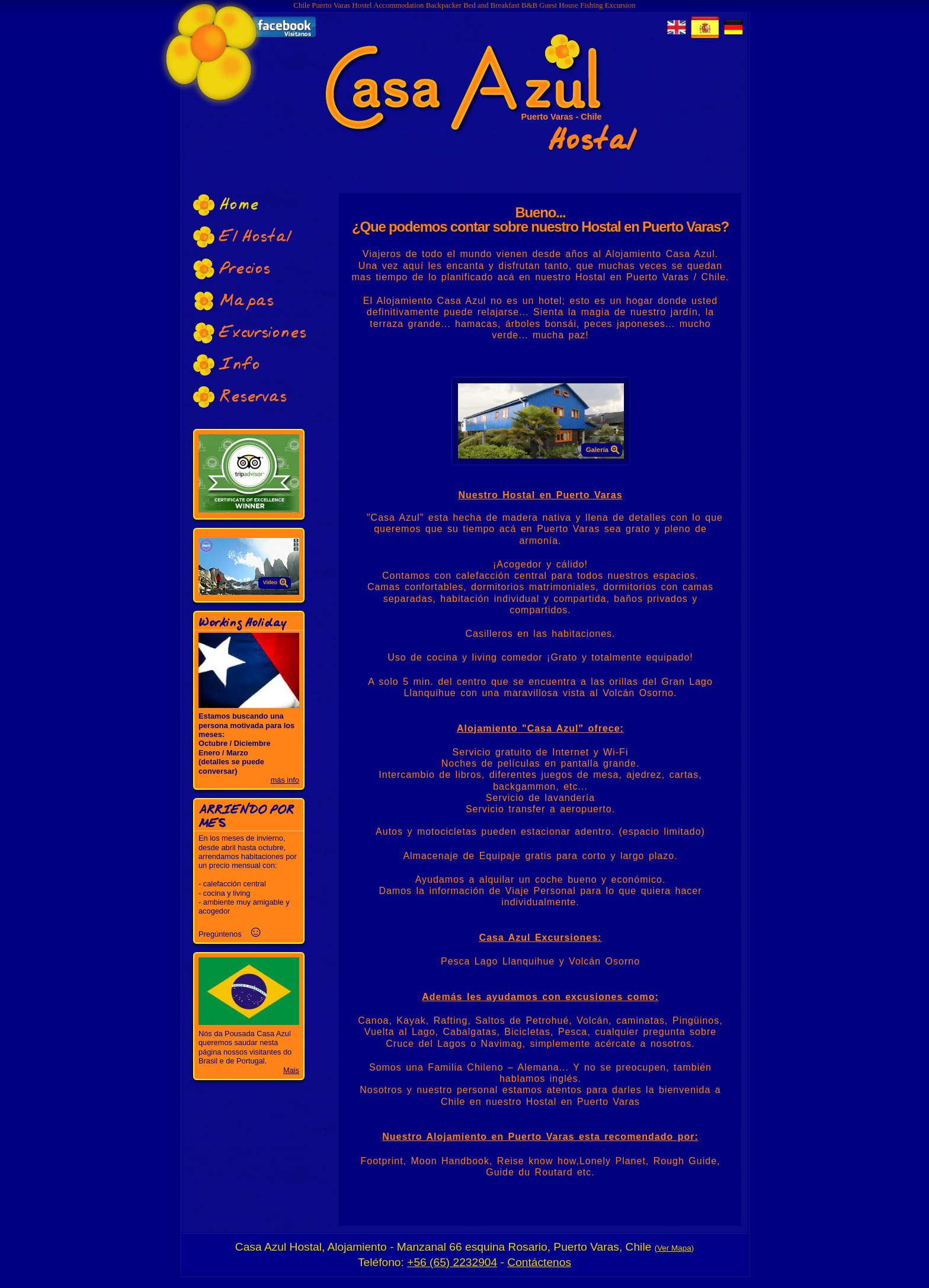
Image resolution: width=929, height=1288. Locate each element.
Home (226, 204)
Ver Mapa (674, 1248)
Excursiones (249, 332)
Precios (231, 268)
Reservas (240, 396)
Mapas (233, 300)
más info (285, 780)
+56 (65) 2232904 (452, 1262)
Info (226, 364)
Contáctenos (539, 1262)
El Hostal (242, 236)
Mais (291, 1070)
